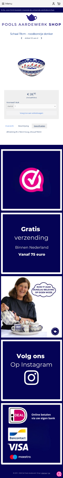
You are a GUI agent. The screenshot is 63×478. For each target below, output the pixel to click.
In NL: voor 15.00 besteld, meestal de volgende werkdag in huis (27, 10)
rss (49, 473)
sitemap (44, 473)
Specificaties (39, 126)
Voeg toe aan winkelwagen (31, 113)
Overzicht (9, 126)
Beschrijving (23, 126)
